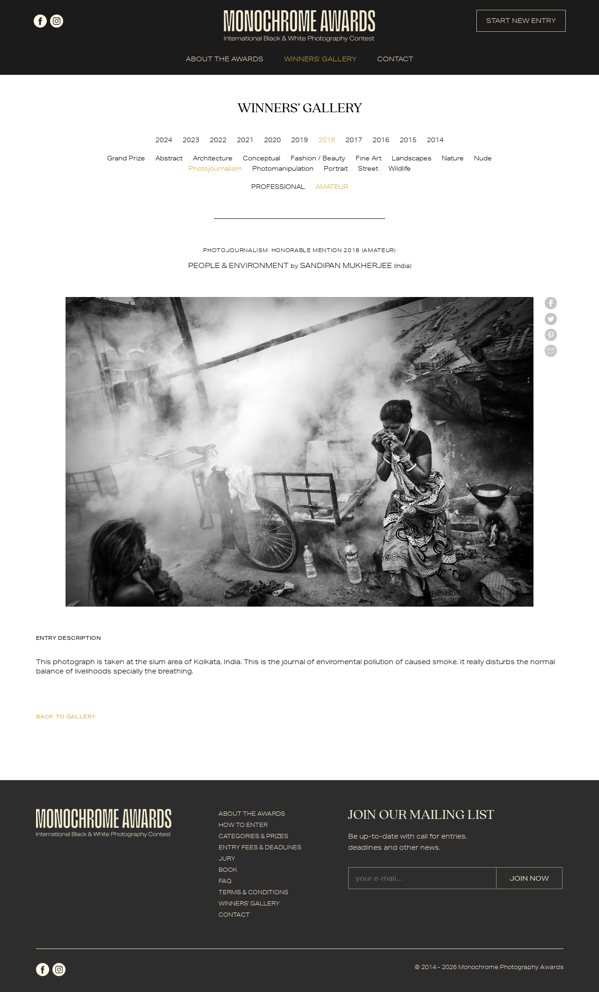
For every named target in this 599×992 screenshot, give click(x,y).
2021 (245, 140)
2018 (326, 140)
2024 (163, 140)
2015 (408, 140)
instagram (56, 21)
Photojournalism (215, 168)
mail (551, 351)
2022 (218, 140)
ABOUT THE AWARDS (224, 59)
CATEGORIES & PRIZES (253, 836)
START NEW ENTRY (521, 20)
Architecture (213, 158)
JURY (227, 858)
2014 (435, 140)
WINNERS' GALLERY (320, 59)
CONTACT (395, 59)
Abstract (169, 158)
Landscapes (411, 158)
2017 (353, 140)
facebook (40, 21)
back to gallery (66, 716)
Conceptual (261, 158)
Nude (483, 158)
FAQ (225, 881)
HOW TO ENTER (243, 825)
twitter (551, 319)
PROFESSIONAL (278, 186)
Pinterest (551, 335)
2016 (381, 140)
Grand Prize (126, 158)
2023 (191, 140)
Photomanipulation (283, 168)
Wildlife (399, 168)
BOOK (228, 870)
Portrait (336, 168)
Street (368, 168)
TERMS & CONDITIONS (253, 892)
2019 (299, 140)
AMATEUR (331, 186)
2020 (272, 140)
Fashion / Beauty (318, 158)
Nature (453, 158)
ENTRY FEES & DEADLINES (260, 847)
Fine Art (368, 158)
